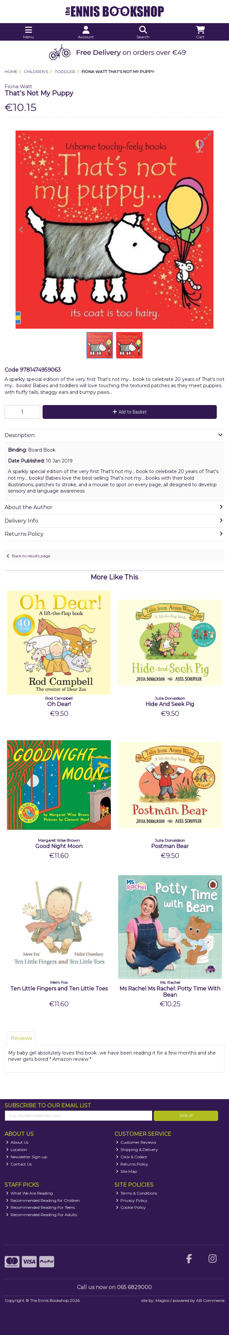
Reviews (21, 1038)
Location (16, 1149)
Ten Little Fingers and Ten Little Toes (59, 988)
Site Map (126, 1171)
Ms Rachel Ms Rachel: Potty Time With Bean (169, 991)
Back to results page (31, 555)
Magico (162, 1300)
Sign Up (186, 1115)
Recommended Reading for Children (43, 1200)
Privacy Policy (132, 1200)
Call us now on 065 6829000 (114, 1287)
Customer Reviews (136, 1142)
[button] (207, 136)
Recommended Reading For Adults (41, 1214)
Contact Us (19, 1164)
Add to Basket (130, 411)
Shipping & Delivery (137, 1149)
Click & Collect (131, 1156)
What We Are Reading (29, 1193)
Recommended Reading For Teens (40, 1207)
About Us (17, 1142)
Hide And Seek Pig (170, 704)
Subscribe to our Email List (48, 1105)
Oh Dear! (59, 704)
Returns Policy (132, 1164)
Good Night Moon (58, 846)
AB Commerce (210, 1300)
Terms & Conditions (136, 1193)
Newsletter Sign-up (27, 1156)
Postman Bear (170, 846)
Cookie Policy (131, 1207)
